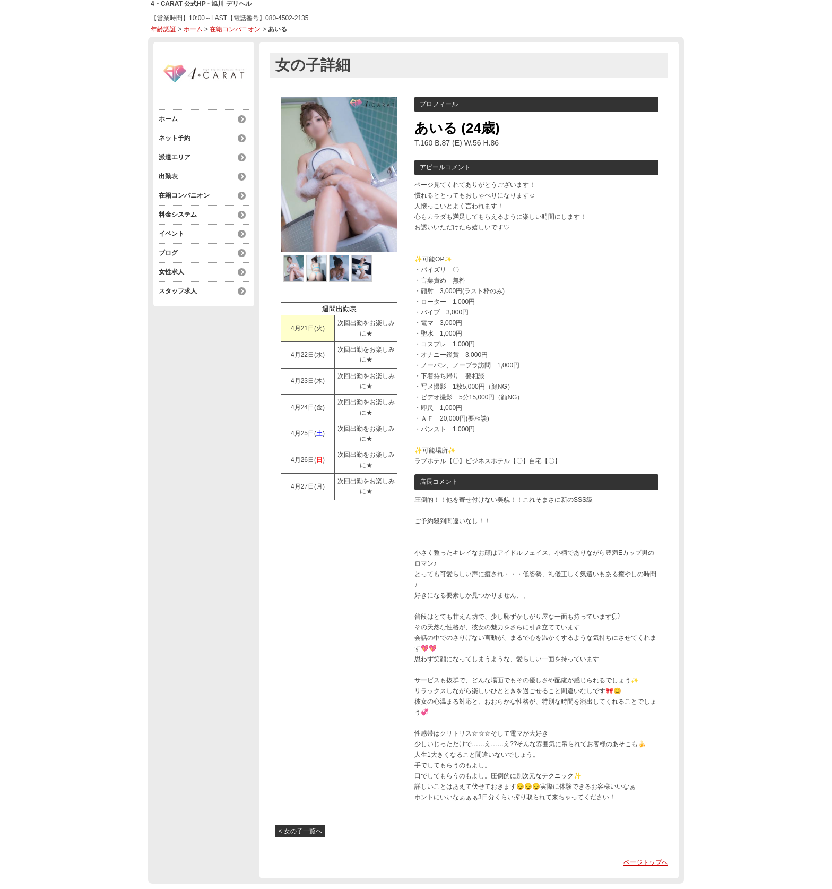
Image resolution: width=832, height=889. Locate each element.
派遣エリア (174, 157)
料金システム (178, 214)
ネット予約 (174, 138)
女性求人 (171, 272)
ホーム (193, 29)
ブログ (168, 253)
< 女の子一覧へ (300, 831)
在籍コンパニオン (235, 29)
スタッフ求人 (178, 291)
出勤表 (168, 176)
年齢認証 (163, 29)
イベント (171, 233)
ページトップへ (645, 862)
